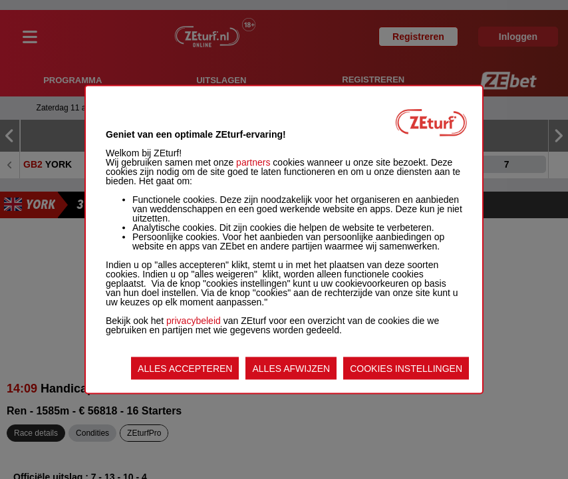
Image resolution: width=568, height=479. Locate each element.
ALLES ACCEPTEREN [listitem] (185, 368)
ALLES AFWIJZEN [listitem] (291, 368)
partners (253, 162)
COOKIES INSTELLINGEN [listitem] (406, 368)
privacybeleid (193, 320)
